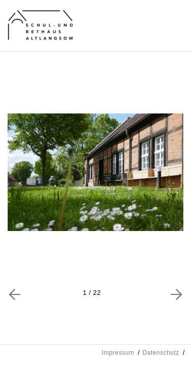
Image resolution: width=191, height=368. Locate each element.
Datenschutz (161, 352)
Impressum (118, 352)
